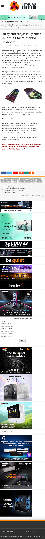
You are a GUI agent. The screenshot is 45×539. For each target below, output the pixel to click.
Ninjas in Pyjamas (24, 181)
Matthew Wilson (8, 46)
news (15, 181)
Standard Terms (37, 536)
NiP (34, 181)
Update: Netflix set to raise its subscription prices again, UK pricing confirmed (15, 189)
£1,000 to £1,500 (8, 326)
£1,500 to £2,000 (8, 329)
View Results (22, 344)
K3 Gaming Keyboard (12, 179)
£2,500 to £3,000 (8, 334)
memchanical (6, 181)
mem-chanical (36, 179)
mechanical (25, 179)
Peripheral (9, 25)
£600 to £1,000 (7, 324)
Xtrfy (39, 181)
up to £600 (6, 321)
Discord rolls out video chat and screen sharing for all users (30, 196)
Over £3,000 (7, 336)
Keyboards (18, 25)
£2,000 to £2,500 (8, 331)
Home (2, 25)
